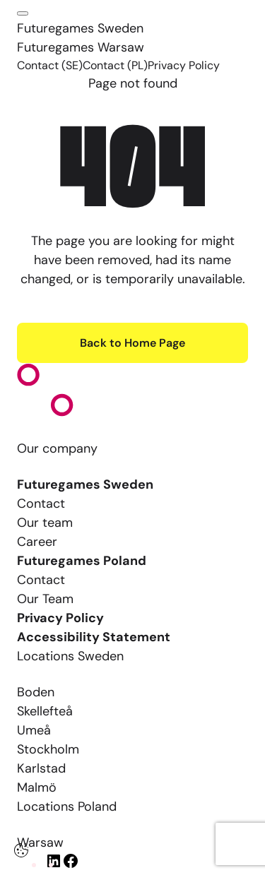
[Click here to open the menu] (22, 13)
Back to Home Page (132, 342)
